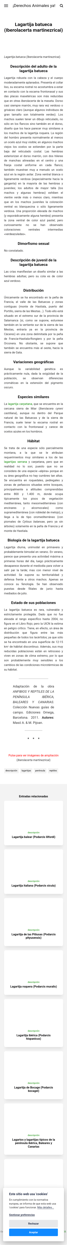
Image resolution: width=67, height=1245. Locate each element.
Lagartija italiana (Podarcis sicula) (33, 885)
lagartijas (26, 770)
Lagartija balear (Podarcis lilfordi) (33, 837)
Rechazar (33, 1223)
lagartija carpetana (20, 404)
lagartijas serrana (15, 461)
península (40, 770)
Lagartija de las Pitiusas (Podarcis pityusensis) (33, 936)
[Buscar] (61, 5)
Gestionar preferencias (22, 1214)
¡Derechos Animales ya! (34, 5)
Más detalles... (45, 1207)
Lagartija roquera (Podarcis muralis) (33, 986)
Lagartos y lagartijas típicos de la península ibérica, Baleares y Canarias (33, 1143)
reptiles (53, 770)
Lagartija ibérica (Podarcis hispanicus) (33, 1037)
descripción (11, 770)
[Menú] (6, 5)
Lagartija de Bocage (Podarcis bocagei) (33, 1089)
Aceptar (33, 1232)
